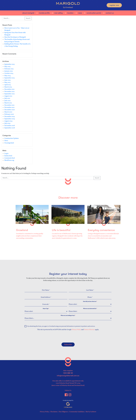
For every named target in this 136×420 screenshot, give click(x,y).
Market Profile (44, 13)
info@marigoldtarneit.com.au (68, 376)
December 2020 (9, 110)
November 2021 (9, 107)
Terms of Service (89, 329)
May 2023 (7, 82)
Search (28, 18)
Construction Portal (94, 13)
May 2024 (7, 75)
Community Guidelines (76, 412)
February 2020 (9, 114)
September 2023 (9, 78)
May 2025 (7, 66)
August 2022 (8, 96)
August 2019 (8, 121)
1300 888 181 (68, 373)
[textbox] (89, 304)
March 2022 (8, 103)
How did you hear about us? (90, 301)
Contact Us (110, 13)
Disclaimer (54, 412)
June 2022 (7, 100)
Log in (6, 153)
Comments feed (9, 158)
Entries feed (8, 156)
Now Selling (58, 13)
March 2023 (8, 87)
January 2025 (8, 71)
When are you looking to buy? (68, 315)
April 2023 (7, 85)
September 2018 (9, 128)
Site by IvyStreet (91, 412)
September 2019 (9, 119)
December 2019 (9, 116)
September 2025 (9, 64)
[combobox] (90, 304)
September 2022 (9, 94)
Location (70, 13)
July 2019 (7, 123)
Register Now (114, 5)
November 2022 (9, 91)
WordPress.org (9, 160)
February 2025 (9, 69)
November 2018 (9, 125)
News (80, 13)
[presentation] (37, 336)
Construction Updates (11, 138)
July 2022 (7, 98)
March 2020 (8, 112)
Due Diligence (63, 412)
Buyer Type (46, 308)
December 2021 (9, 105)
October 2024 (8, 73)
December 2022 (9, 89)
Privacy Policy (76, 329)
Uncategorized (9, 143)
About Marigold (28, 13)
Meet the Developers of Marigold (15, 37)
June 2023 (7, 80)
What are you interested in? (90, 308)
